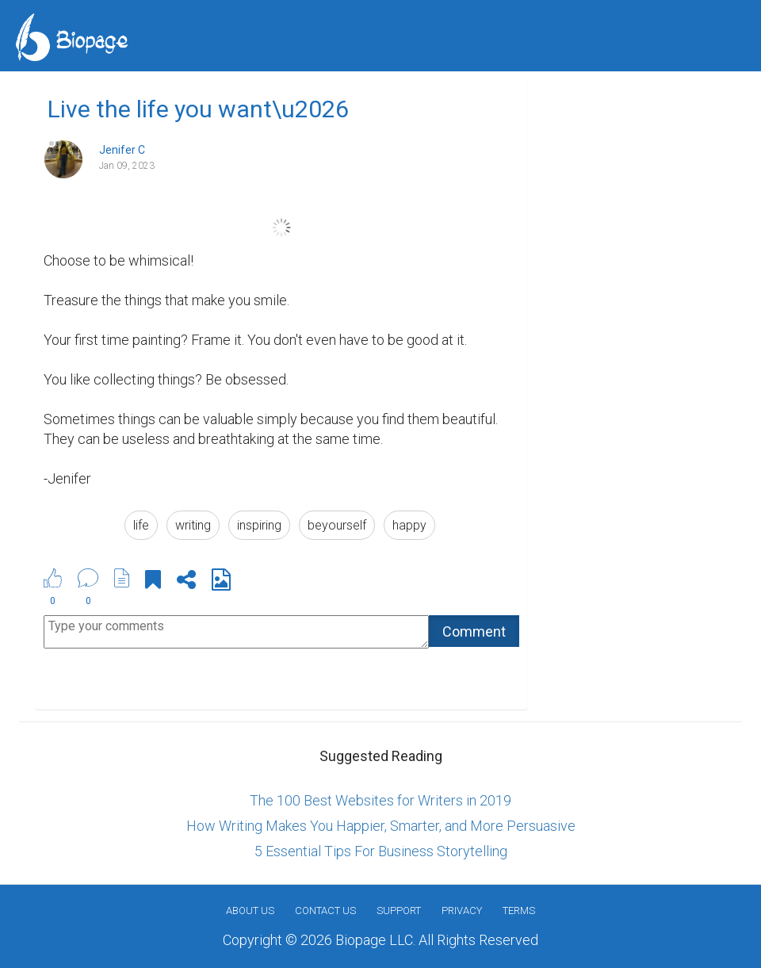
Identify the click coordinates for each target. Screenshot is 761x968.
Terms (519, 910)
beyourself (337, 525)
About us (250, 910)
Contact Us (325, 910)
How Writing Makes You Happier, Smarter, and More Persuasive (381, 825)
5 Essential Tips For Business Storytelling (380, 851)
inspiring (259, 525)
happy (409, 525)
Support (399, 910)
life (141, 525)
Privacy (462, 910)
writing (193, 525)
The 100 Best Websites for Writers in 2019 (380, 800)
